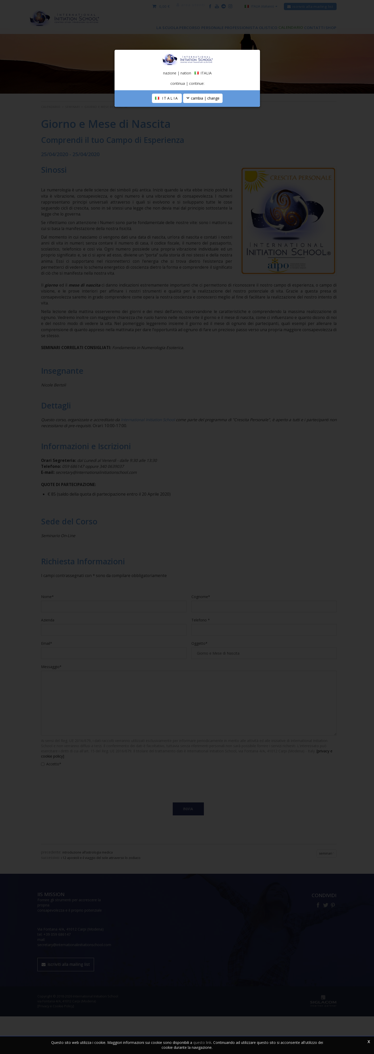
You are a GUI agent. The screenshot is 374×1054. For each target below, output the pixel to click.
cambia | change (202, 153)
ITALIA (167, 153)
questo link (202, 1042)
